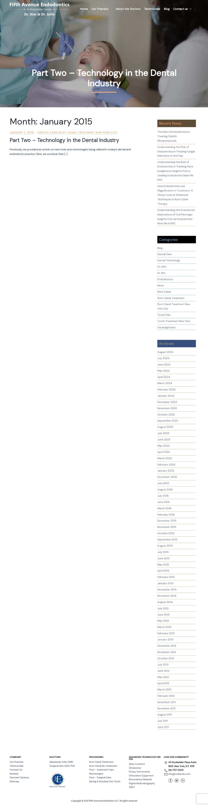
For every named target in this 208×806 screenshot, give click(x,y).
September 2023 (167, 420)
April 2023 (163, 452)
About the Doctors (128, 9)
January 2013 (165, 639)
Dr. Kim (161, 273)
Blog (167, 9)
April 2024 (163, 377)
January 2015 (165, 583)
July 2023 (163, 433)
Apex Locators (137, 763)
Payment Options (19, 777)
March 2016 (164, 508)
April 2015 (163, 570)
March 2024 (164, 383)
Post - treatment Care (101, 769)
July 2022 (163, 483)
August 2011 (164, 714)
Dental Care (47, 132)
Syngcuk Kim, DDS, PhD (62, 765)
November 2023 (167, 408)
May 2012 (163, 677)
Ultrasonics (135, 767)
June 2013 (163, 614)
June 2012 (163, 670)
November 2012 (166, 652)
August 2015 (165, 546)
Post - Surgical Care (100, 777)
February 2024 (166, 389)
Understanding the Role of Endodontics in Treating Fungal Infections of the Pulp (176, 151)
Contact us (180, 9)
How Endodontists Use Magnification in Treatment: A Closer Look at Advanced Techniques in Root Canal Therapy (175, 195)
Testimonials (152, 9)
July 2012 (162, 664)
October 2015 (165, 533)
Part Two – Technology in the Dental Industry (64, 140)
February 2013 (166, 633)
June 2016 (163, 502)
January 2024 (165, 395)
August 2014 (165, 602)
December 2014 (167, 589)
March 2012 (164, 689)
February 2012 (166, 696)
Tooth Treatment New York (173, 321)
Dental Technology (168, 260)
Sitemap (14, 781)
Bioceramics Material (140, 779)
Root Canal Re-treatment (103, 765)
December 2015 (166, 520)
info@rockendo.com (179, 773)
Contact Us (16, 769)
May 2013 (163, 620)
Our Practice (100, 9)
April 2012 (163, 683)
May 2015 (163, 564)
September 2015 (167, 539)
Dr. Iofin (161, 266)
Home (84, 9)
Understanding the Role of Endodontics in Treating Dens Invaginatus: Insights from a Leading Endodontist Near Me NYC (175, 171)
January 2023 (165, 470)
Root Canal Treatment (170, 298)
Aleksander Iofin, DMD (61, 761)
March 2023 (164, 458)
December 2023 (167, 402)
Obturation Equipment (141, 775)
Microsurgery (96, 773)
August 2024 (165, 352)
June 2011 (163, 727)
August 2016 (165, 489)
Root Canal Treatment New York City (87, 132)
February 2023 (166, 464)
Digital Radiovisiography (142, 783)
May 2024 (163, 370)
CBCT (132, 787)
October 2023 (166, 414)
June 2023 (163, 439)
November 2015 (166, 527)
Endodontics (165, 279)
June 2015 (163, 558)
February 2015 (166, 577)
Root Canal (164, 291)
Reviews (14, 773)
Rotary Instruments (139, 771)
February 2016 (166, 514)
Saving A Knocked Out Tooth (104, 781)
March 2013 (164, 627)
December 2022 (167, 477)
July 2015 (163, 552)
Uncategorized (166, 327)
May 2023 (163, 445)
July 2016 (163, 495)
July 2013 (162, 608)
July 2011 (162, 720)
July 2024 (163, 358)
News (160, 285)
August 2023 (165, 427)
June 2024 (163, 364)
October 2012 (165, 658)
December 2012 (166, 646)
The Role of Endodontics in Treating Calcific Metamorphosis (173, 136)
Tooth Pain (163, 315)
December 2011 (166, 702)
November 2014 (166, 596)
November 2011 (166, 708)
